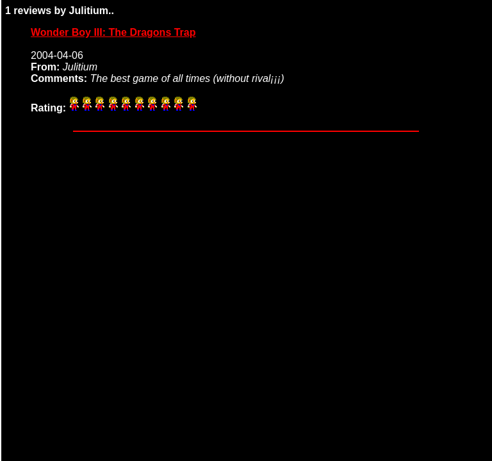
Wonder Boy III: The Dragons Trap (113, 32)
